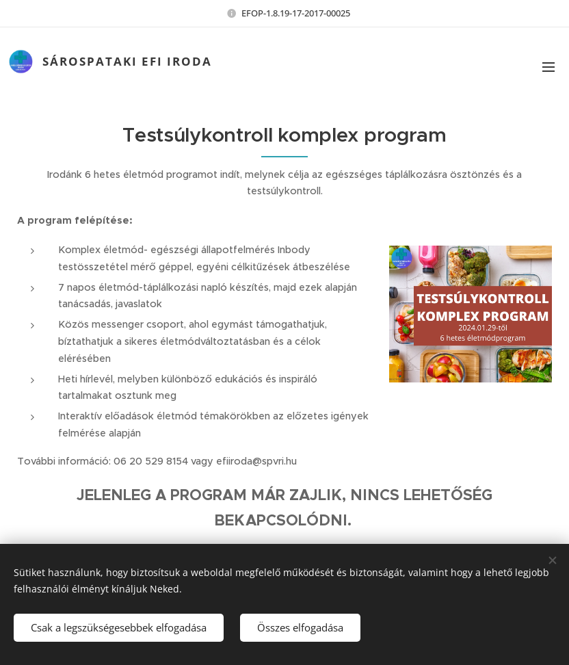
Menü (548, 67)
